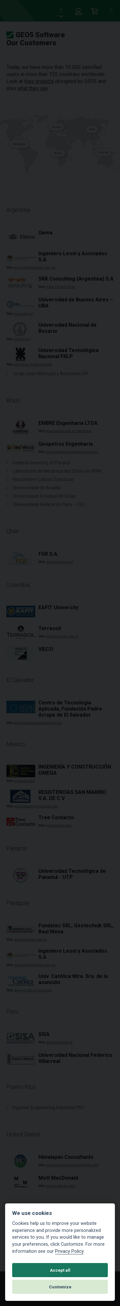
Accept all (60, 1270)
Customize (60, 1286)
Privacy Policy (69, 1251)
